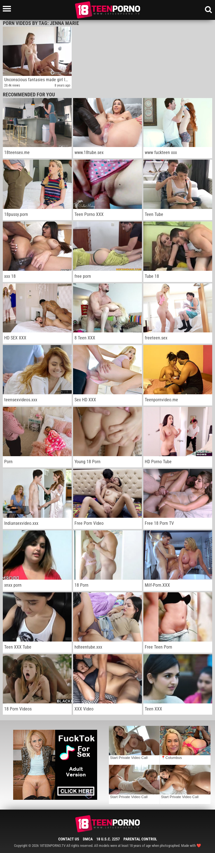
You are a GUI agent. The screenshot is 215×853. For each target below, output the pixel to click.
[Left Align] (8, 8)
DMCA (88, 839)
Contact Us (68, 839)
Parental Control (140, 839)
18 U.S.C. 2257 (108, 839)
